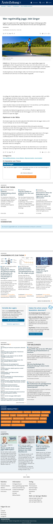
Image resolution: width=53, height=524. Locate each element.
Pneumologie (16, 422)
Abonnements (33, 490)
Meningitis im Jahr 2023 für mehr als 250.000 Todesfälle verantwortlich (11, 356)
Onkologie (43, 419)
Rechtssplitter (42, 422)
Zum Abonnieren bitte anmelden (26, 177)
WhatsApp (3, 515)
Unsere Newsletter (9, 409)
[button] (48, 3)
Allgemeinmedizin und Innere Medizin (12, 412)
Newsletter (32, 491)
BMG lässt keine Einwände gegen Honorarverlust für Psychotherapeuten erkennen (13, 392)
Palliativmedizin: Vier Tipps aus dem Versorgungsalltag (9, 373)
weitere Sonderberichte (45, 301)
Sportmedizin (38, 158)
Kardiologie (45, 415)
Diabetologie (5, 415)
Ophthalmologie (6, 422)
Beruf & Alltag (36, 412)
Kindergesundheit (6, 419)
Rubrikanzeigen (33, 488)
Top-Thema (27, 412)
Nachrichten (5, 344)
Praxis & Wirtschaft (6, 490)
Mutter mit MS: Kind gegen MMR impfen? (11, 396)
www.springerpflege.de (35, 500)
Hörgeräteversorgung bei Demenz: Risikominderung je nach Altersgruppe (10, 385)
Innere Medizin (20, 158)
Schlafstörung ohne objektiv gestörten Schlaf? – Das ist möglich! (12, 369)
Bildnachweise (16, 495)
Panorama (3, 491)
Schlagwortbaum (17, 484)
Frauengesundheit (22, 415)
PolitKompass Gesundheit (29, 422)
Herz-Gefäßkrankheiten (9, 158)
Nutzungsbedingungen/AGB (20, 486)
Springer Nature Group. (31, 521)
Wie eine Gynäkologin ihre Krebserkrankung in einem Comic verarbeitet (12, 377)
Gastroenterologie (34, 415)
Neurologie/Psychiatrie (32, 419)
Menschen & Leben (18, 419)
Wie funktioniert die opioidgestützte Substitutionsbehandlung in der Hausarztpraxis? (13, 365)
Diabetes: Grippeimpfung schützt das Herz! (8, 193)
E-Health (13, 415)
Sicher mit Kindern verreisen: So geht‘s (10, 389)
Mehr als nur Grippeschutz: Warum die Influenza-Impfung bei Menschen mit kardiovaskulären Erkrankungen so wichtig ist (8, 273)
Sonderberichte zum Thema (12, 255)
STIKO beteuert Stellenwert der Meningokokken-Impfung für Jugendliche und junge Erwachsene (13, 399)
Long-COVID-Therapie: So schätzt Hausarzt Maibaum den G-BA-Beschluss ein (25, 449)
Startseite (3, 484)
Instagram (3, 516)
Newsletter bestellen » (36, 334)
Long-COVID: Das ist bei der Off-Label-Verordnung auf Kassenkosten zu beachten (39, 350)
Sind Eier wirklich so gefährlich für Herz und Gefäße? (25, 193)
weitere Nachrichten (21, 402)
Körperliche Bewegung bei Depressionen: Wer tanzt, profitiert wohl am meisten (12, 361)
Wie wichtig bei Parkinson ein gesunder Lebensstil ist (13, 348)
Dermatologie (45, 412)
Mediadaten (32, 484)
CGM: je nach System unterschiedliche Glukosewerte (43, 448)
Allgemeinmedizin (29, 158)
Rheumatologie (6, 425)
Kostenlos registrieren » (13, 324)
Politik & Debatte (5, 486)
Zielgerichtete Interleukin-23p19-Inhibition (42, 271)
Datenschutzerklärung (18, 488)
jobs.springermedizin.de (35, 502)
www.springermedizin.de (35, 498)
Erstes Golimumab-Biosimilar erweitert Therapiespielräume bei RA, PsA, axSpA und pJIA (26, 270)
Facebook (3, 513)
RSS (30, 493)
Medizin (3, 488)
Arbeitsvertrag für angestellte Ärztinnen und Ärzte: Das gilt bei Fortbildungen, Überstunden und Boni (13, 381)
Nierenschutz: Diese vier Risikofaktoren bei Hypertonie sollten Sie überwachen (44, 195)
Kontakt (14, 493)
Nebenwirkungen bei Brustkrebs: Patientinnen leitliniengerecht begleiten (12, 352)
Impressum (15, 491)
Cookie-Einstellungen (18, 490)
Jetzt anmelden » (13, 320)
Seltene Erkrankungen (18, 425)
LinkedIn (3, 511)
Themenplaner (33, 486)
